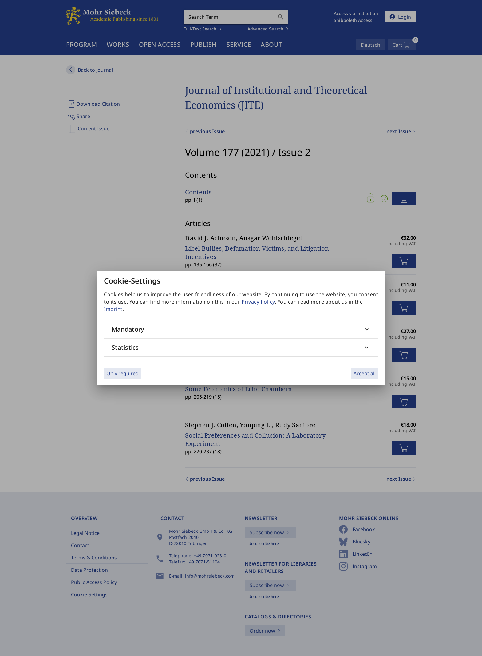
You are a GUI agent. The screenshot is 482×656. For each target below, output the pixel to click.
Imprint (113, 309)
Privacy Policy (258, 301)
